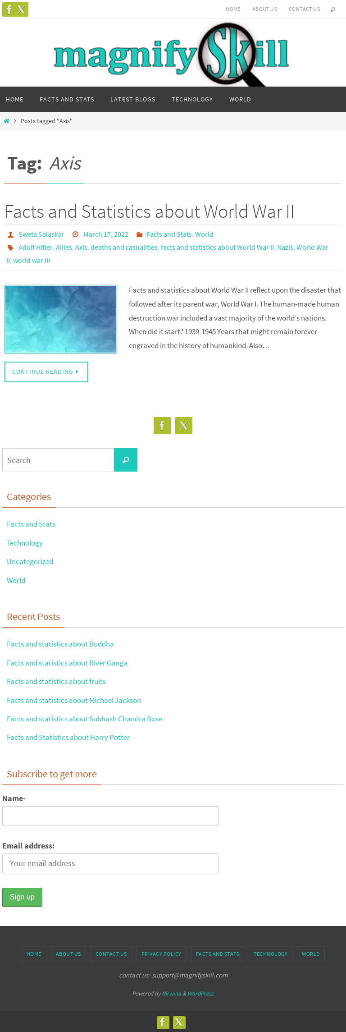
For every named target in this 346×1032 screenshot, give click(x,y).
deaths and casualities (124, 246)
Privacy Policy (161, 952)
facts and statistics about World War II (217, 246)
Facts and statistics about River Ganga (71, 661)
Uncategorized (31, 560)
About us (264, 8)
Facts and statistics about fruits (60, 679)
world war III (31, 259)
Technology (26, 541)
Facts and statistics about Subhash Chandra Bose (91, 717)
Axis (81, 246)
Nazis (285, 246)
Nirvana (171, 992)
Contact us (304, 8)
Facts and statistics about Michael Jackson (79, 698)
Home (233, 8)
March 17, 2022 (105, 234)
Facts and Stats (169, 234)
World (204, 234)
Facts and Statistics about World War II (150, 211)
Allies (64, 246)
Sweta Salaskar (41, 234)
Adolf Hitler (35, 246)
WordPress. (200, 992)
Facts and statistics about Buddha (65, 642)
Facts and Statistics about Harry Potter (72, 735)
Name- (14, 797)
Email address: (28, 844)
